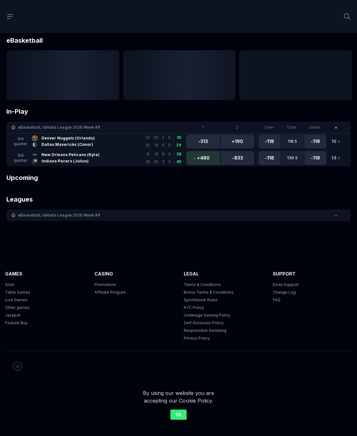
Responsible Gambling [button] (205, 330)
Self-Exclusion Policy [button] (204, 322)
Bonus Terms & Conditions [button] (209, 292)
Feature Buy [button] (16, 322)
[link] (98, 141)
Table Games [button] (17, 292)
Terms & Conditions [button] (202, 284)
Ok (178, 414)
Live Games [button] (16, 299)
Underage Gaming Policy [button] (207, 315)
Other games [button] (17, 307)
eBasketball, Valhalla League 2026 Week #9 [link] (59, 127)
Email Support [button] (286, 284)
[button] (178, 127)
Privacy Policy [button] (197, 338)
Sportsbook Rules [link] (201, 299)
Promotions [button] (105, 284)
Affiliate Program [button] (110, 292)
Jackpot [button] (12, 315)
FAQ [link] (276, 299)
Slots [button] (10, 284)
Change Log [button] (284, 292)
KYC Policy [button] (194, 307)
